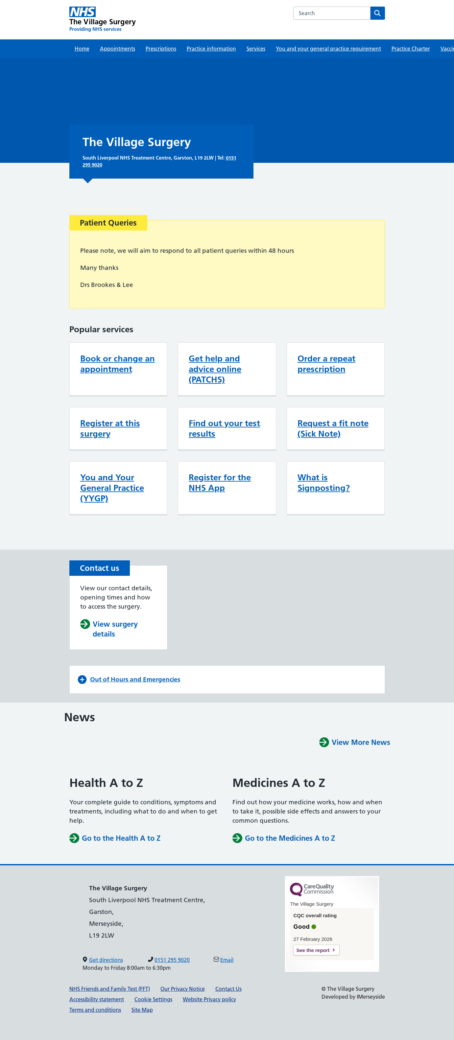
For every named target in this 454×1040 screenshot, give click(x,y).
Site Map (142, 1010)
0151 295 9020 (172, 960)
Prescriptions (161, 48)
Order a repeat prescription (326, 363)
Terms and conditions (95, 1010)
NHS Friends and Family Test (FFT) (109, 989)
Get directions (106, 960)
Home (82, 48)
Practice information (211, 48)
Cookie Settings (153, 999)
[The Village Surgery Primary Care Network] (102, 19)
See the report (312, 950)
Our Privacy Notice (182, 989)
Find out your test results (224, 428)
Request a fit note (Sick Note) (333, 428)
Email (226, 960)
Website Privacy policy (209, 999)
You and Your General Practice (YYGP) (112, 488)
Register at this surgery (110, 428)
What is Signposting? (324, 482)
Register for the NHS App (220, 482)
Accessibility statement (96, 999)
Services (256, 48)
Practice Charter (411, 48)
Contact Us (228, 989)
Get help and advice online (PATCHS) (215, 369)
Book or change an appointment (117, 363)
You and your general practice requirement (328, 48)
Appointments (117, 48)
